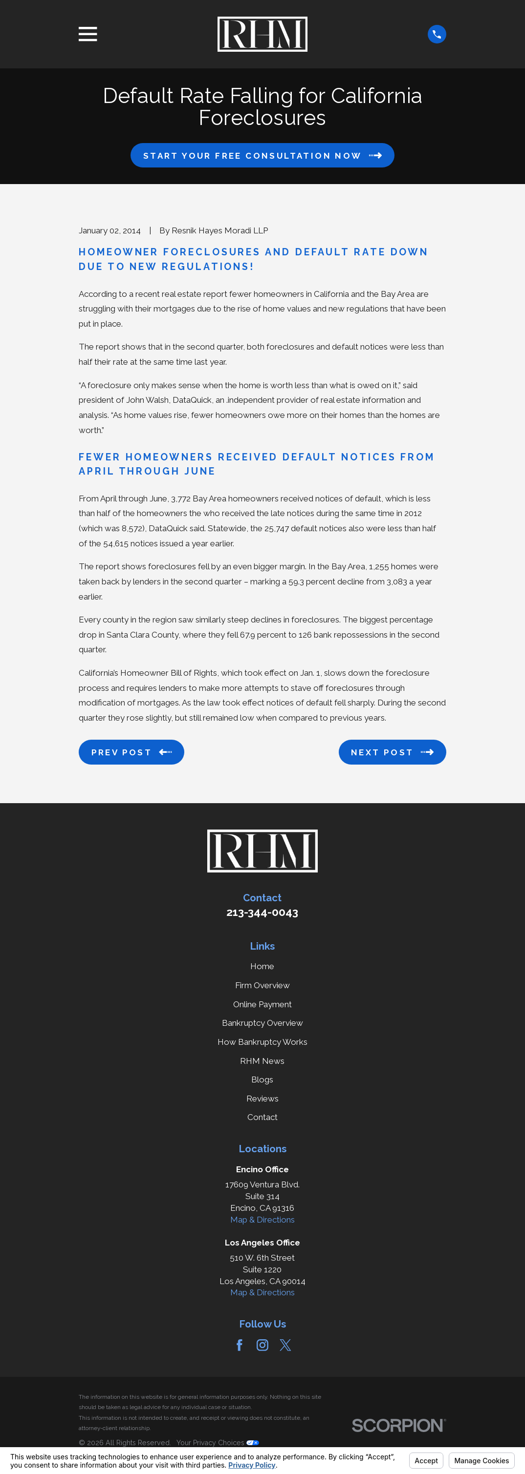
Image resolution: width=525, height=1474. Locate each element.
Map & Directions (262, 1220)
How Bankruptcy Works (262, 1042)
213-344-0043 (262, 912)
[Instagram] (262, 1345)
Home (262, 966)
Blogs (262, 1079)
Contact (262, 1117)
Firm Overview (262, 985)
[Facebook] (239, 1345)
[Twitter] (285, 1345)
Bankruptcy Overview (262, 1023)
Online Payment (262, 1004)
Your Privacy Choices (217, 1443)
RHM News (262, 1061)
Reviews (262, 1098)
